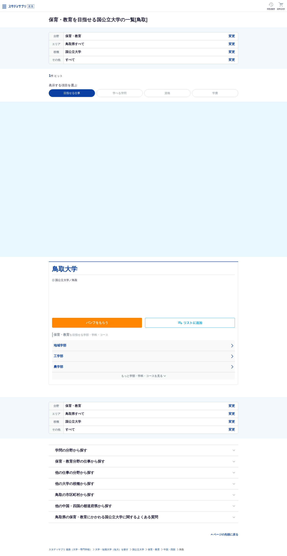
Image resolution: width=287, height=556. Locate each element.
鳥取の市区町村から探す (74, 495)
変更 (232, 36)
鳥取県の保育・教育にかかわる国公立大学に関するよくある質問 (106, 517)
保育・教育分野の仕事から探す (80, 461)
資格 (167, 93)
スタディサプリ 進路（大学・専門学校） (70, 549)
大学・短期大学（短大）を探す (111, 549)
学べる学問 (120, 93)
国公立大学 (138, 549)
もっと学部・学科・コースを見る (142, 375)
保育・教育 (154, 549)
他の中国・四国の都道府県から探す (83, 506)
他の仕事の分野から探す (74, 473)
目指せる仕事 (72, 93)
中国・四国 (169, 549)
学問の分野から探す (71, 450)
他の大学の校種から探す (74, 484)
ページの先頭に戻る (225, 534)
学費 (215, 93)
